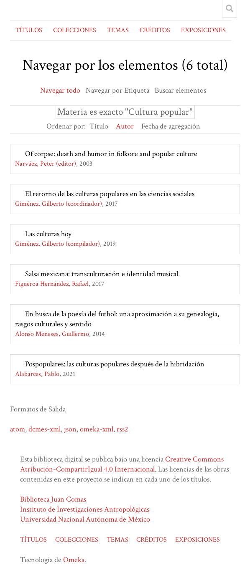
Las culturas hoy (48, 234)
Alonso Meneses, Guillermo (52, 334)
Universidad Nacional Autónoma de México (85, 519)
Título (98, 126)
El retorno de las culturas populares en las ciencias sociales (109, 194)
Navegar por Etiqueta (117, 90)
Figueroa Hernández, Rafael (52, 284)
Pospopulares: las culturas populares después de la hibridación (114, 364)
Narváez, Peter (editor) (45, 163)
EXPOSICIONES (203, 30)
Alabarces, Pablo (37, 374)
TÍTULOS (28, 30)
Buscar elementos (180, 90)
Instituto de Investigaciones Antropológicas (84, 509)
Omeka (73, 560)
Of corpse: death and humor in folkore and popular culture (111, 154)
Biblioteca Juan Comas (53, 499)
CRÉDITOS (155, 30)
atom (17, 429)
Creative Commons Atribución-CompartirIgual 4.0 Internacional (122, 464)
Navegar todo (60, 90)
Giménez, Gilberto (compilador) (57, 244)
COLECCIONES (74, 30)
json (70, 429)
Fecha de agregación (170, 126)
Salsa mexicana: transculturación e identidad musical (101, 274)
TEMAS (118, 30)
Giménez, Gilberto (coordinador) (58, 203)
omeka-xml (96, 429)
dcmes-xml (44, 429)
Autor (125, 126)
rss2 (122, 429)
